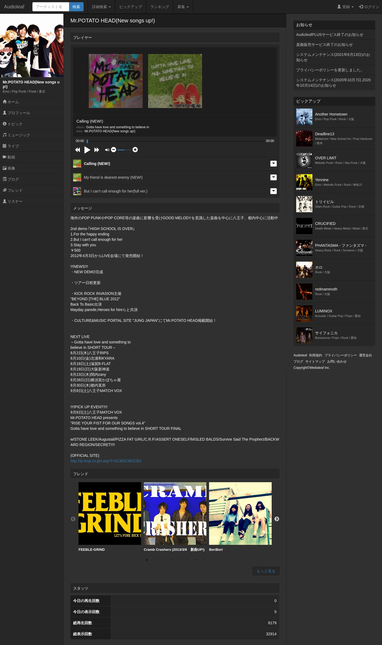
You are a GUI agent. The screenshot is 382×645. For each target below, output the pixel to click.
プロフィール (16, 113)
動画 (9, 157)
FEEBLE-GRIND (110, 517)
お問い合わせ (337, 361)
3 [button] (163, 560)
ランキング (159, 7)
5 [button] (179, 560)
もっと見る (266, 571)
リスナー (13, 201)
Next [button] (276, 519)
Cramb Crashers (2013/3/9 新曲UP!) (175, 517)
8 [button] (203, 560)
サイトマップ (315, 361)
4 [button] (171, 560)
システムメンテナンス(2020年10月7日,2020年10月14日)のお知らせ (333, 82)
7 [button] (195, 560)
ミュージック (16, 135)
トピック (13, 124)
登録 (345, 7)
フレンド (13, 190)
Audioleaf (14, 6)
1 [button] (146, 560)
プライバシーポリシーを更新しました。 (330, 70)
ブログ (11, 179)
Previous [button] (73, 519)
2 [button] (155, 560)
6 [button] (187, 560)
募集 (183, 7)
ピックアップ (130, 7)
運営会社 (365, 355)
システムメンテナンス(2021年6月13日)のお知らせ (333, 57)
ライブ (11, 146)
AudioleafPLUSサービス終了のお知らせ (329, 34)
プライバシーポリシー (341, 355)
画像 (9, 168)
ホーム (11, 102)
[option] (110, 517)
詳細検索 (101, 7)
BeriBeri (240, 517)
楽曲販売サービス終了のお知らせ (324, 44)
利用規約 (315, 355)
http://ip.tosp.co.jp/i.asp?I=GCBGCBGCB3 (105, 461)
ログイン (369, 7)
